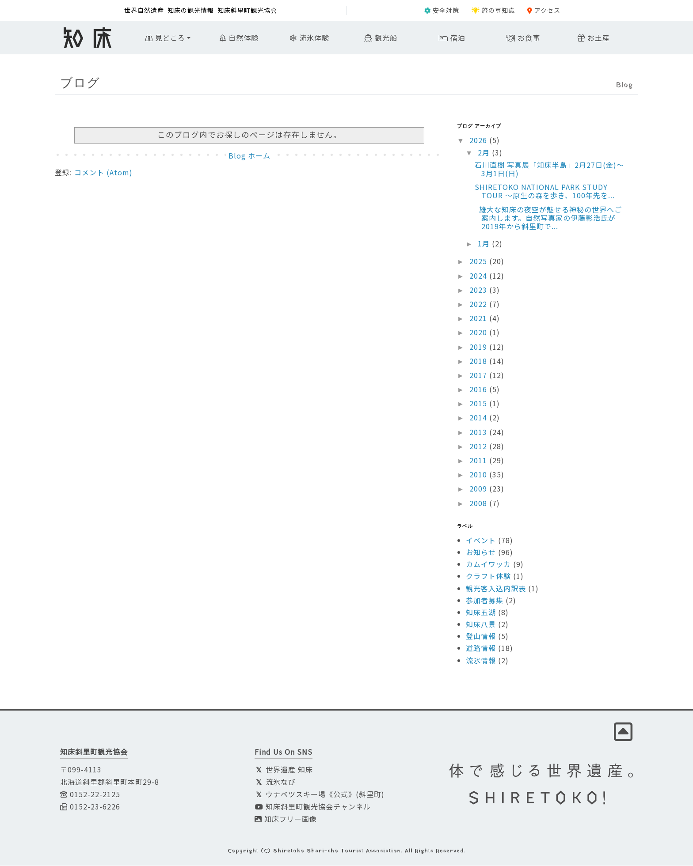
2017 (479, 375)
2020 (479, 332)
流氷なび (275, 782)
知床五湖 (481, 612)
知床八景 (481, 624)
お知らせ (481, 552)
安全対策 (441, 10)
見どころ (165, 37)
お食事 (523, 37)
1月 (485, 243)
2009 (479, 488)
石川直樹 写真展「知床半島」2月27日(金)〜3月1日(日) (549, 168)
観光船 (380, 37)
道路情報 (481, 648)
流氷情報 (481, 660)
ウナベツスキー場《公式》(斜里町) (320, 794)
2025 (479, 261)
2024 (479, 275)
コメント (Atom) (103, 172)
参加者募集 (484, 600)
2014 (479, 417)
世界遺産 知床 (284, 769)
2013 (479, 432)
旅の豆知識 (493, 10)
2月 (485, 152)
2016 (479, 389)
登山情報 (481, 636)
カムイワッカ (488, 564)
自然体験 (239, 37)
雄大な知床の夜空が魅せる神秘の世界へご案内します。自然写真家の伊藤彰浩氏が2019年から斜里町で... (548, 217)
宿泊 (452, 37)
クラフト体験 (488, 576)
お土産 (594, 37)
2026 (479, 140)
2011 (479, 460)
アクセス (543, 10)
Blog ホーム (249, 155)
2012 (479, 446)
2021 (479, 318)
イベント (481, 540)
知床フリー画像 (286, 819)
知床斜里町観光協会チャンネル (313, 807)
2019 (479, 346)
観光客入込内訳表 (496, 588)
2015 (479, 403)
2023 (479, 289)
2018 (479, 360)
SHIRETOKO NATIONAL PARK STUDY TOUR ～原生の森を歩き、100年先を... (545, 191)
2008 (479, 503)
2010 (479, 474)
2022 (479, 304)
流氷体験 (309, 37)
